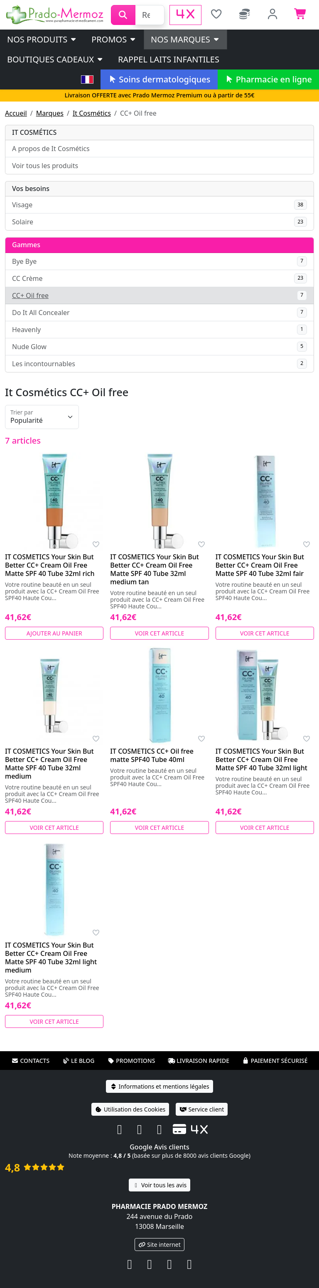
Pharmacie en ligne (268, 79)
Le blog (78, 1061)
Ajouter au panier (54, 633)
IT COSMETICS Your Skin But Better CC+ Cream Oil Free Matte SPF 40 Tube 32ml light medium (51, 958)
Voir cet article (159, 633)
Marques (50, 113)
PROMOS (114, 39)
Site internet (159, 1244)
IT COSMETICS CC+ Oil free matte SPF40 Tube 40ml (152, 755)
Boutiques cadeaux (55, 59)
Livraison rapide (198, 1061)
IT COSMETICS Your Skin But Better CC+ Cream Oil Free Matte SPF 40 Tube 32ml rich (49, 565)
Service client (201, 1109)
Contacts (30, 1061)
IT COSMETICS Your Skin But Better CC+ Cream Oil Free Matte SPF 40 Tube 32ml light (261, 759)
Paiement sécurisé (275, 1061)
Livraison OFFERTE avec (159, 95)
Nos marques (185, 39)
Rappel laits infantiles (168, 59)
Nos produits (42, 39)
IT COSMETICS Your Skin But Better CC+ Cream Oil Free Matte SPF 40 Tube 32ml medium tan (154, 569)
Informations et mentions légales (159, 1086)
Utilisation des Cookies (130, 1109)
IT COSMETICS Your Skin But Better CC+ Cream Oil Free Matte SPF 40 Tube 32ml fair (260, 565)
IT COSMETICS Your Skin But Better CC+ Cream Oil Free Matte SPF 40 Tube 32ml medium (49, 764)
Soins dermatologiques (159, 79)
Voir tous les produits (45, 165)
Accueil (16, 113)
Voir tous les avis (159, 1185)
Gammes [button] (26, 244)
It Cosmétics (92, 113)
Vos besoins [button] (30, 188)
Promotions (131, 1061)
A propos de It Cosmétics (51, 148)
